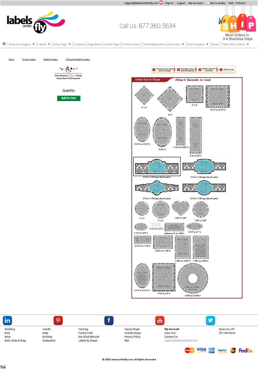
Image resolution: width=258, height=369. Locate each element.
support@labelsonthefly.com (141, 3)
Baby (45, 333)
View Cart (170, 333)
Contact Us (171, 336)
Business (177, 44)
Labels (44, 44)
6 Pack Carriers (131, 44)
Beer (7, 333)
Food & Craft (86, 333)
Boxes (215, 44)
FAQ (231, 3)
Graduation (49, 340)
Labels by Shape (88, 340)
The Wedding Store (155, 44)
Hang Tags (62, 44)
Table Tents (229, 44)
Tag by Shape (132, 329)
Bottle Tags (112, 44)
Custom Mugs (132, 333)
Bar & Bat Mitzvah (89, 336)
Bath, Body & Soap (15, 340)
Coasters (79, 44)
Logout (181, 3)
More (244, 44)
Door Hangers (198, 44)
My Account (196, 3)
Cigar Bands (95, 44)
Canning (83, 329)
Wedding (10, 329)
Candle (47, 329)
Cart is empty (215, 3)
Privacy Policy (132, 336)
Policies (241, 3)
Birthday (47, 336)
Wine (8, 336)
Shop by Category (22, 44)
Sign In (169, 3)
